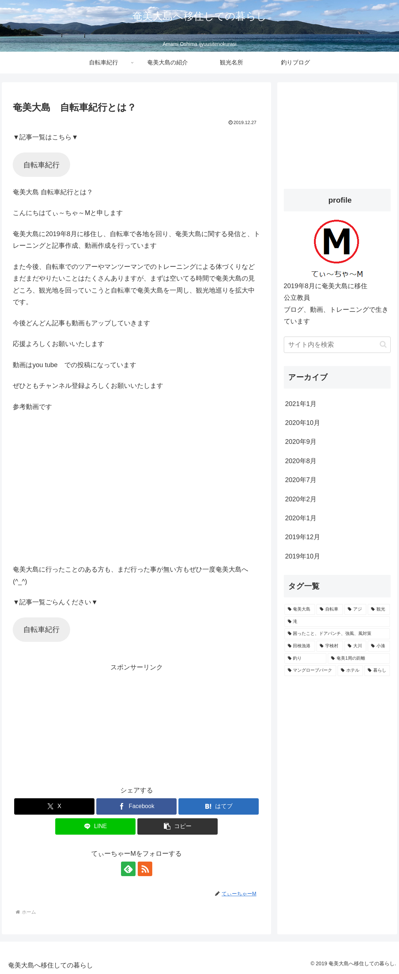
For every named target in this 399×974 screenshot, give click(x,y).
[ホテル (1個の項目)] (350, 670)
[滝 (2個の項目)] (337, 621)
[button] (177, 826)
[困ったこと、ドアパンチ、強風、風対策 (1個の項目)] (337, 633)
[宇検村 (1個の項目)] (330, 646)
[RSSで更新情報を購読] (145, 869)
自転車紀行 (41, 165)
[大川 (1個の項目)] (355, 646)
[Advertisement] (136, 724)
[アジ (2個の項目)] (355, 609)
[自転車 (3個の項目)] (330, 609)
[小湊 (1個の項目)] (379, 646)
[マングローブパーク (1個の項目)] (310, 670)
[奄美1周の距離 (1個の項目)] (359, 658)
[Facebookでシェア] (136, 806)
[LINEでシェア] (95, 826)
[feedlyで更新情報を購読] (128, 869)
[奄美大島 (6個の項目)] (300, 609)
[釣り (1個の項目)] (306, 658)
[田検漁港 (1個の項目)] (300, 646)
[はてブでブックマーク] (218, 806)
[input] (337, 345)
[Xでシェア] (54, 806)
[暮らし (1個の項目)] (377, 670)
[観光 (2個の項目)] (379, 609)
